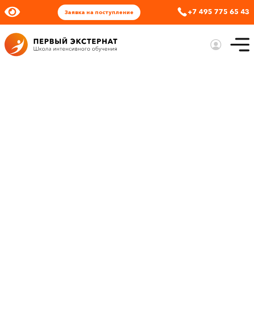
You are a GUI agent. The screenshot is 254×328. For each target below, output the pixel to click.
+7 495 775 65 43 (218, 11)
